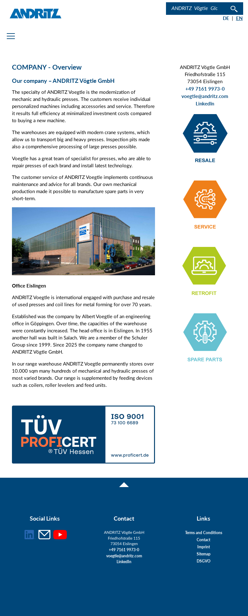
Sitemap (204, 554)
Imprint (203, 546)
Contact (203, 539)
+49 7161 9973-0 (205, 89)
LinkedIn (205, 103)
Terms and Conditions (203, 532)
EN (239, 18)
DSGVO (204, 561)
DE (226, 18)
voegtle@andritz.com (204, 96)
